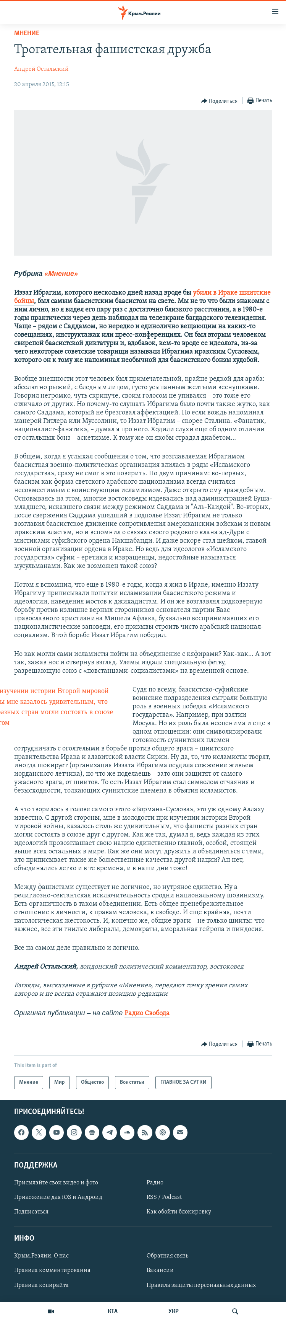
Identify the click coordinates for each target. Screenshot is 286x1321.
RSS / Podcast (164, 1197)
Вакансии (160, 1271)
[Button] (219, 101)
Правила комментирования (52, 1271)
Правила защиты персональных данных (201, 1285)
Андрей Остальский (41, 69)
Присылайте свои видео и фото (56, 1183)
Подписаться (31, 1212)
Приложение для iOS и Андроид (58, 1197)
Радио (155, 1183)
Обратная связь (167, 1256)
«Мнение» (61, 273)
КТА (113, 1311)
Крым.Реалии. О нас (41, 1256)
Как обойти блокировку (179, 1212)
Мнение (26, 33)
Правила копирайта (41, 1285)
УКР (173, 1311)
